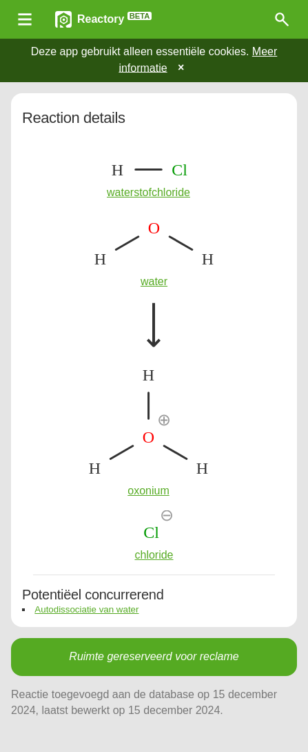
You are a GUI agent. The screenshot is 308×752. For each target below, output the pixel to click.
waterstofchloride (148, 192)
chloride (153, 555)
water (154, 281)
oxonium (148, 490)
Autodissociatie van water (86, 609)
